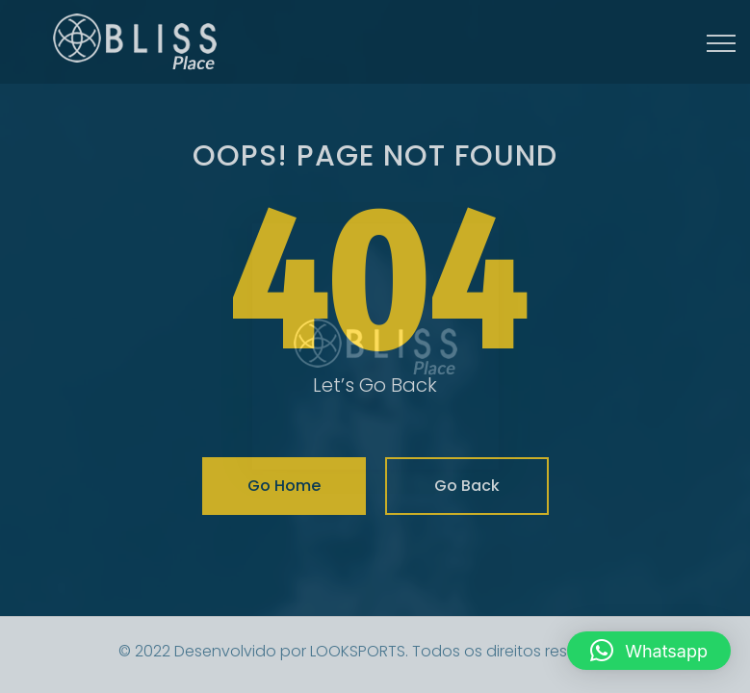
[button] (649, 650)
